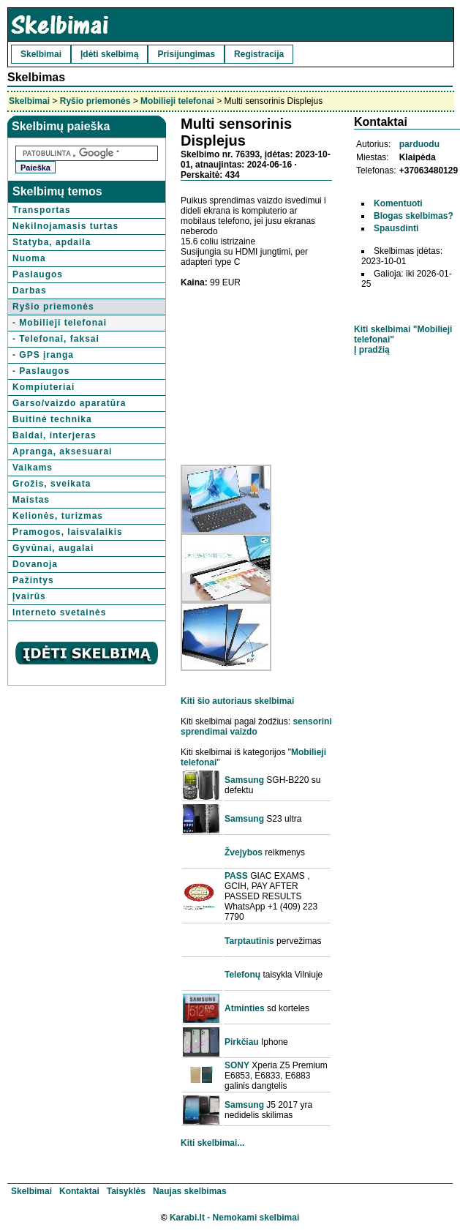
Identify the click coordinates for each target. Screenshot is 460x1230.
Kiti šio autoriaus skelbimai (237, 701)
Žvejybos (244, 852)
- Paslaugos (40, 371)
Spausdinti (396, 228)
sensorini (312, 721)
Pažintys (33, 580)
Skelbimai (40, 54)
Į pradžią (372, 350)
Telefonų (242, 975)
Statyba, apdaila (51, 242)
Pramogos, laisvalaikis (67, 532)
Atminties (245, 1008)
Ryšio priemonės (95, 101)
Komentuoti (398, 203)
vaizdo (243, 732)
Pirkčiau (242, 1042)
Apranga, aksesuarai (62, 451)
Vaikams (32, 467)
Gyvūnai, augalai (53, 548)
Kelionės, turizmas (57, 516)
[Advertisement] (256, 371)
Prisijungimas (186, 54)
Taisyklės (126, 1191)
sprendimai (204, 732)
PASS (236, 876)
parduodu (419, 144)
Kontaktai (79, 1191)
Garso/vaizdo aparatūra (69, 403)
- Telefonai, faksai (55, 339)
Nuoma (29, 258)
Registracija (259, 54)
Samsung (244, 780)
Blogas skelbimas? (413, 216)
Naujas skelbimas (190, 1191)
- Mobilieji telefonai (59, 323)
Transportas (41, 210)
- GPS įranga (43, 355)
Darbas (29, 290)
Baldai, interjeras (54, 435)
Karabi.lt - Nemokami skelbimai (234, 1217)
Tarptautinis (249, 941)
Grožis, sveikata (51, 484)
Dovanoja (35, 564)
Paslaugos (37, 274)
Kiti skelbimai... (212, 1143)
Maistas (31, 500)
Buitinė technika (52, 419)
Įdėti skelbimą (109, 54)
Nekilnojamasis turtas (65, 226)
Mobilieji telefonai (177, 101)
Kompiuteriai (43, 387)
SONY (237, 1065)
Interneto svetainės (59, 612)
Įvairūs (29, 596)
